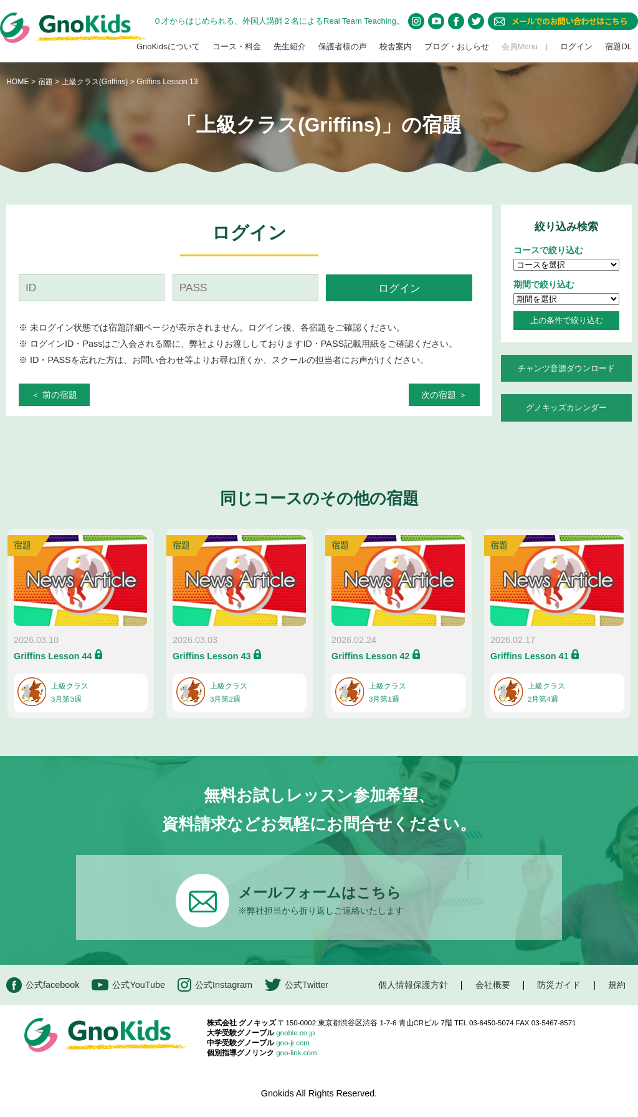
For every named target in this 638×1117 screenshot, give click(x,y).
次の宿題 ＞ (444, 395)
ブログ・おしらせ (456, 46)
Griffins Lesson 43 (212, 656)
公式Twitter (296, 985)
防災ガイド (559, 984)
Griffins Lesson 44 (53, 656)
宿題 (45, 81)
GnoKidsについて (168, 46)
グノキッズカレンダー (566, 407)
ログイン (576, 46)
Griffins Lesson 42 (370, 656)
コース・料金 (236, 46)
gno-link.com (296, 1053)
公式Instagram (215, 985)
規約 (617, 984)
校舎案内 (395, 46)
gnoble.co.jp (295, 1033)
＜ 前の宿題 (54, 395)
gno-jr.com (293, 1043)
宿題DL (618, 46)
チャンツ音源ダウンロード (566, 368)
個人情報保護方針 (413, 984)
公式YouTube (128, 985)
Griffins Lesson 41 (529, 656)
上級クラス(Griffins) (96, 81)
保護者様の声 (342, 46)
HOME (17, 81)
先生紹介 (290, 46)
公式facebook (42, 985)
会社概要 (492, 984)
